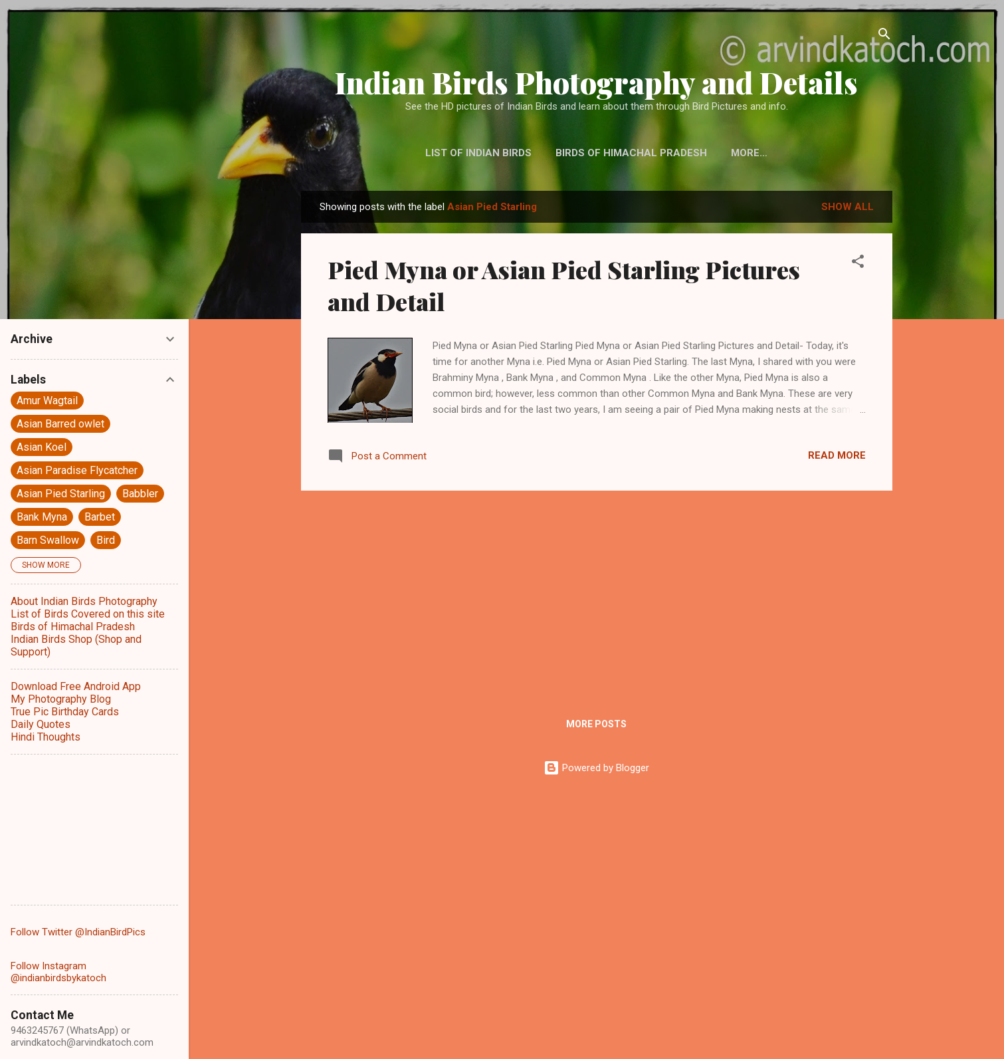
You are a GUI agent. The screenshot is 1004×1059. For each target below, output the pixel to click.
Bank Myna (42, 517)
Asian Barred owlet (60, 423)
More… (749, 153)
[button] (858, 263)
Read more (837, 455)
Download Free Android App (76, 686)
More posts (596, 724)
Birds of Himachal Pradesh (631, 153)
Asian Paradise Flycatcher (77, 470)
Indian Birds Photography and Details (596, 82)
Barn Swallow (48, 540)
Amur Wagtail (47, 400)
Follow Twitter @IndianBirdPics (78, 932)
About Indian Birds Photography (84, 601)
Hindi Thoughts (45, 737)
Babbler (140, 493)
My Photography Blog (61, 699)
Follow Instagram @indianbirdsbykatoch (58, 972)
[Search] (884, 36)
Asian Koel (41, 447)
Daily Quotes (40, 724)
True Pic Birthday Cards (65, 711)
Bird (105, 540)
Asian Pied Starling (61, 493)
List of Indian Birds (478, 153)
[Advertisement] (596, 594)
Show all (847, 207)
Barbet (99, 517)
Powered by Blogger (596, 768)
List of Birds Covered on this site (88, 614)
